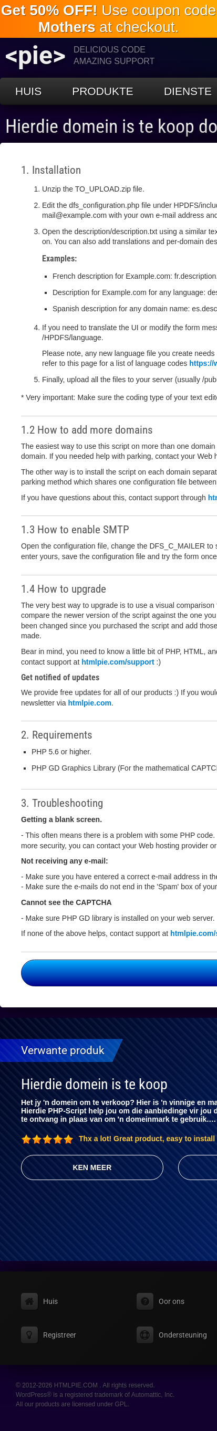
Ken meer (92, 1167)
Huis (28, 91)
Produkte (102, 91)
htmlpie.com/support (117, 662)
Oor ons (171, 1301)
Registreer (59, 1335)
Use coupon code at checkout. (108, 18)
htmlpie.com (89, 703)
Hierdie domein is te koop (94, 1084)
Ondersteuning (183, 1335)
